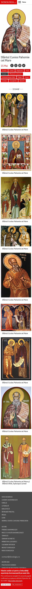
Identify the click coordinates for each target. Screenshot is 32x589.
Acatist (4, 70)
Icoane (4, 74)
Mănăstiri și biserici (16, 74)
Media (4, 515)
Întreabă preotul (8, 512)
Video (20, 77)
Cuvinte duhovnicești (10, 500)
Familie (4, 503)
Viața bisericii (7, 497)
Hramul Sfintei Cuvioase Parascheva (15, 521)
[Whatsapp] (15, 65)
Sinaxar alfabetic (8, 539)
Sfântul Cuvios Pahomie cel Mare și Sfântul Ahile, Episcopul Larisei (16, 482)
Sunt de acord (6, 585)
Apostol (22, 81)
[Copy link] (23, 65)
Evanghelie (13, 81)
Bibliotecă (6, 509)
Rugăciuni (20, 70)
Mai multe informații (15, 581)
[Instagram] (19, 65)
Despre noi (5, 562)
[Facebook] (12, 65)
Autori (4, 527)
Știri (3, 518)
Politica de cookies (9, 565)
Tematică (5, 536)
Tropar (27, 77)
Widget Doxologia (8, 548)
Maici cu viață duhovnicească (12, 533)
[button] (22, 2)
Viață (27, 70)
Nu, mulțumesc (17, 585)
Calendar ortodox (8, 545)
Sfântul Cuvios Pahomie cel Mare (15, 130)
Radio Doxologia (8, 551)
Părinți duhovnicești (9, 530)
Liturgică (5, 506)
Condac (4, 81)
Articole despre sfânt (8, 77)
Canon (12, 70)
